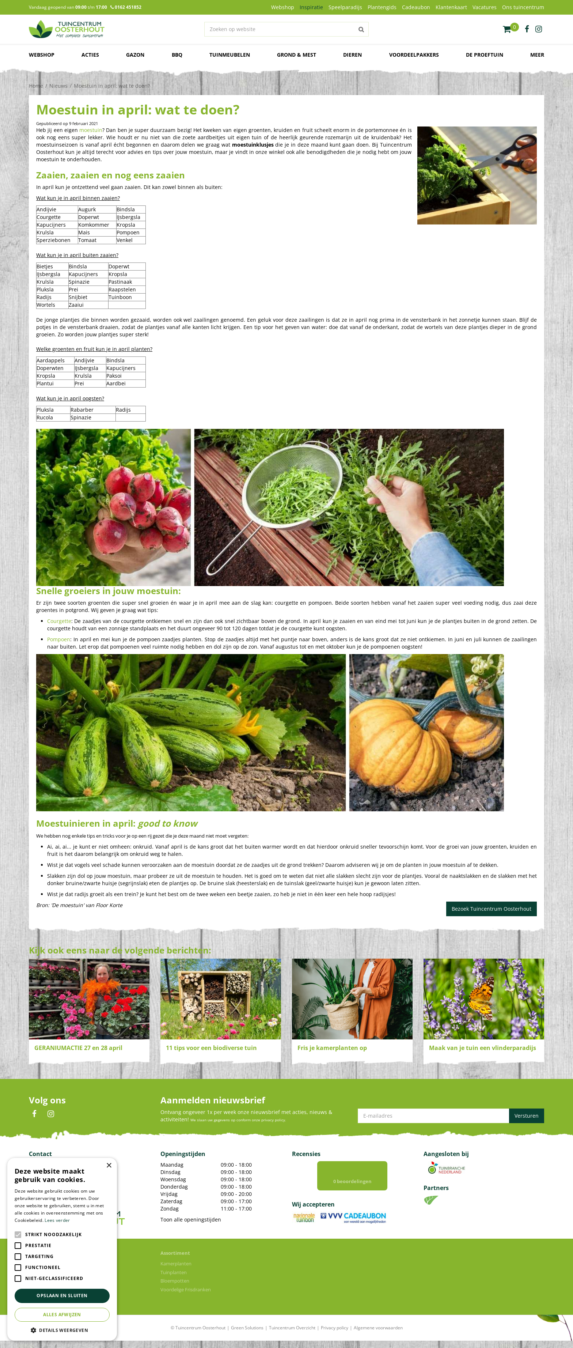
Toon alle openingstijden (190, 1219)
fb (527, 29)
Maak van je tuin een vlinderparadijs (482, 1048)
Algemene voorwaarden (378, 1335)
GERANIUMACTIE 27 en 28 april (78, 1048)
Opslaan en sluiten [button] (62, 1295)
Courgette (59, 621)
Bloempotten (174, 1288)
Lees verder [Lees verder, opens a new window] (57, 1220)
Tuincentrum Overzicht (292, 1335)
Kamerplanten (175, 1271)
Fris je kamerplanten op (332, 1048)
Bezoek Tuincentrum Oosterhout (491, 908)
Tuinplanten (173, 1279)
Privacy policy (334, 1335)
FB (34, 1114)
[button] (62, 1329)
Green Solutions (247, 1335)
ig (538, 29)
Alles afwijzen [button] (62, 1314)
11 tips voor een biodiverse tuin (211, 1048)
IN (50, 1114)
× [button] (108, 1165)
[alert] (62, 1249)
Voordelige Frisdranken (185, 1297)
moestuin (90, 130)
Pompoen (58, 639)
